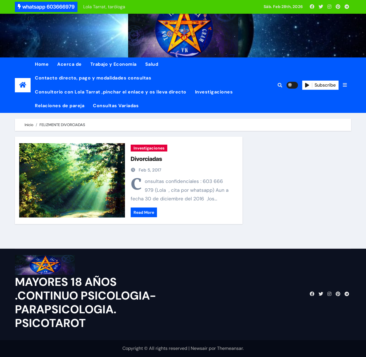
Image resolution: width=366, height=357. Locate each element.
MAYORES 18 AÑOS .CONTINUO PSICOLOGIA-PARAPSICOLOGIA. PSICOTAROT (85, 302)
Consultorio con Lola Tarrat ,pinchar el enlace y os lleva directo (110, 92)
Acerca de (69, 64)
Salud (151, 64)
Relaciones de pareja (59, 106)
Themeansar (230, 348)
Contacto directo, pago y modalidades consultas (93, 78)
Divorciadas (146, 158)
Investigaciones (214, 92)
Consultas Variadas (116, 106)
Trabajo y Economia (113, 64)
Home (42, 64)
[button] (345, 85)
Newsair (199, 348)
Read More (144, 212)
